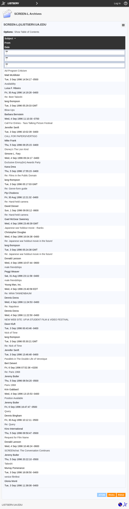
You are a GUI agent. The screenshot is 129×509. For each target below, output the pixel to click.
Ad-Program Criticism (16, 70)
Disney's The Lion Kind (17, 149)
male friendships (13, 267)
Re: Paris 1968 (12, 372)
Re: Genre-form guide (16, 188)
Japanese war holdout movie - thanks (24, 228)
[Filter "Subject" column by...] (65, 52)
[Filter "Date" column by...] (65, 65)
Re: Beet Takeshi (13, 97)
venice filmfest (12, 476)
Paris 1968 (10, 385)
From (7, 42)
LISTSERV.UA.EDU (12, 504)
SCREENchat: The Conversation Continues (27, 450)
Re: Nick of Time (13, 345)
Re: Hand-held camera (16, 201)
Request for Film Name (17, 437)
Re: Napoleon (12, 306)
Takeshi (8, 463)
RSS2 (121, 495)
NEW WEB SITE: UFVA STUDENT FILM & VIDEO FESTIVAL (37, 319)
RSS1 (112, 495)
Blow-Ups (10, 110)
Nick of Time (11, 332)
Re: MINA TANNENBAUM (18, 293)
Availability (10, 83)
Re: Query (10, 424)
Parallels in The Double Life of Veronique (26, 359)
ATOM (101, 495)
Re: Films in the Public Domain (21, 175)
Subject (9, 38)
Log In (117, 3)
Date (7, 47)
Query (8, 411)
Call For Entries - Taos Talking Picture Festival (28, 123)
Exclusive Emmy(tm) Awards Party (22, 162)
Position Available (14, 398)
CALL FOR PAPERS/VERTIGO (21, 136)
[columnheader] (64, 38)
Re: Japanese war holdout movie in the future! (29, 241)
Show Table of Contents (26, 32)
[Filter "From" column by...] (65, 59)
